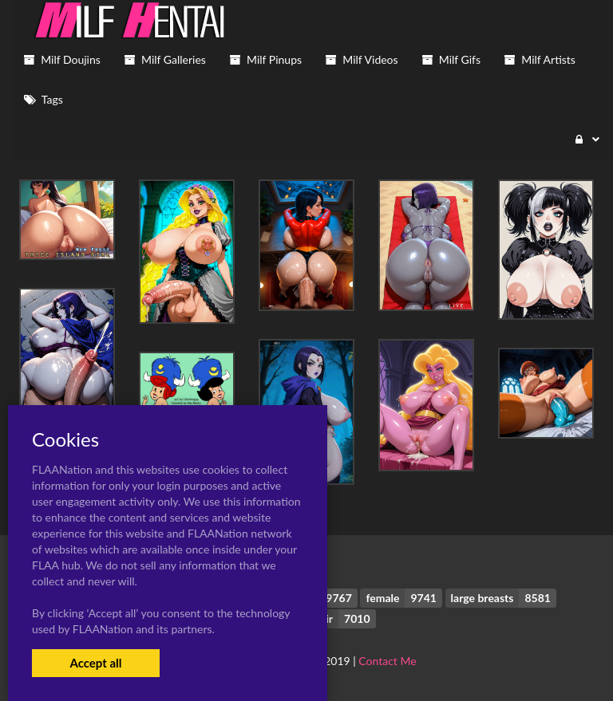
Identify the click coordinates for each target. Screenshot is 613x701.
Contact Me (387, 661)
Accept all (95, 663)
